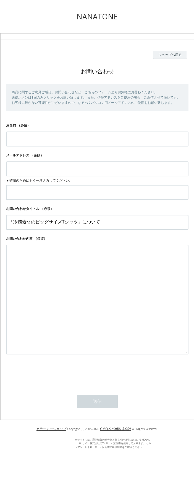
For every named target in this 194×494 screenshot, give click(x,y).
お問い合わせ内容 (19, 238)
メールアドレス (17, 155)
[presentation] (48, 395)
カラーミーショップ (51, 451)
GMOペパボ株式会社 (115, 451)
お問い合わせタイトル (22, 208)
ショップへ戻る (170, 54)
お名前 (11, 125)
